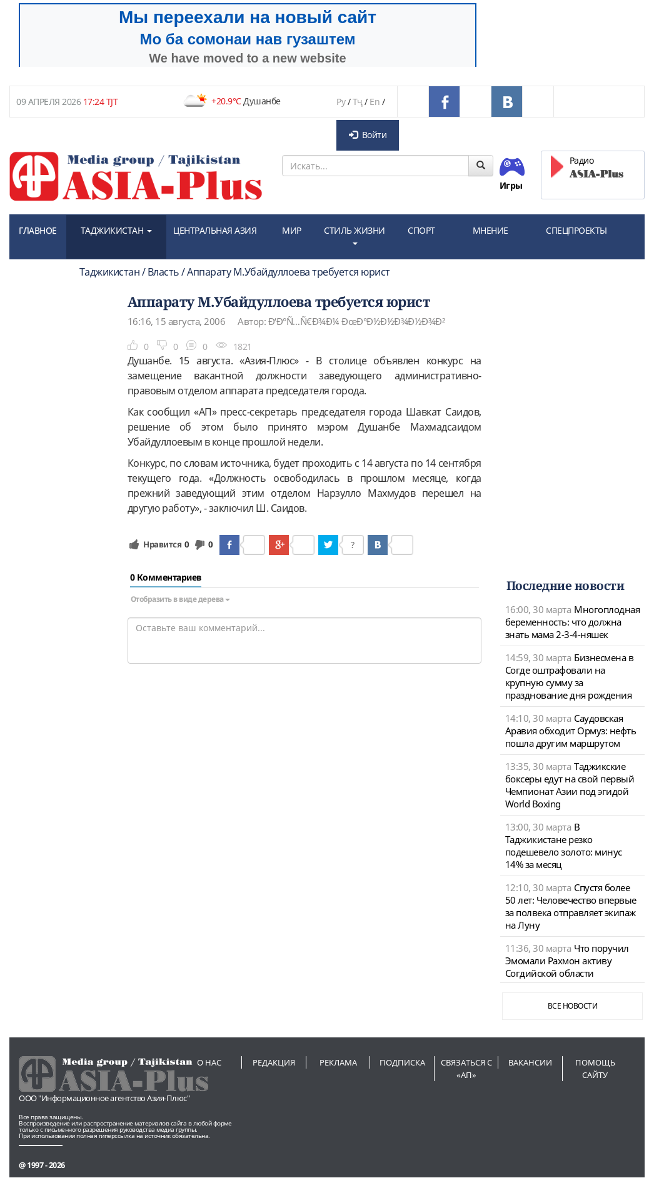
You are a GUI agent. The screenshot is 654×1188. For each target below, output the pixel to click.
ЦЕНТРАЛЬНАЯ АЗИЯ (214, 230)
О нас (209, 1062)
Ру (340, 101)
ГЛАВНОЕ (38, 230)
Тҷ (358, 101)
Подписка (402, 1062)
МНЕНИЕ (490, 230)
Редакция (274, 1062)
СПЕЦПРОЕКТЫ (576, 230)
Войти (367, 135)
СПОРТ (421, 230)
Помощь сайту (595, 1069)
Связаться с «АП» (466, 1069)
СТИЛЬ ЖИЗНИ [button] (354, 234)
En (375, 101)
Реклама (338, 1062)
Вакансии (530, 1062)
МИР (291, 230)
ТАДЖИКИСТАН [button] (116, 230)
